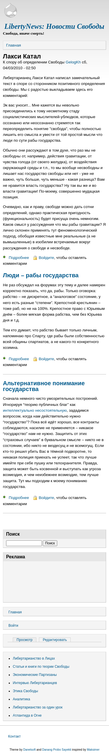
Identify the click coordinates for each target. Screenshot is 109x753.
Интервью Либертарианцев (35, 683)
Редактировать (55, 640)
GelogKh (73, 62)
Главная (13, 45)
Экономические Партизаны (35, 675)
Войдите (46, 257)
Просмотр (26, 640)
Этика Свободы (25, 691)
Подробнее (19, 257)
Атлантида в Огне (27, 715)
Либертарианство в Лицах (34, 658)
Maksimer (93, 749)
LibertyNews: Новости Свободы (54, 26)
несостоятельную (51, 410)
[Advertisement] (54, 581)
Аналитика (21, 699)
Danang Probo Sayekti (56, 749)
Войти (13, 626)
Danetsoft (29, 749)
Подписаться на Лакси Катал (5, 521)
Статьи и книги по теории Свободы (41, 667)
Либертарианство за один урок (37, 707)
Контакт (14, 736)
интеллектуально (18, 410)
